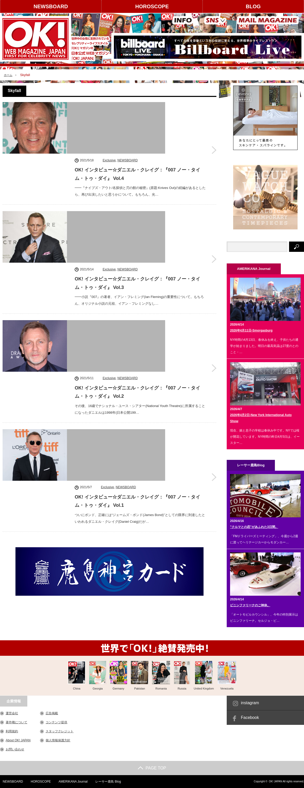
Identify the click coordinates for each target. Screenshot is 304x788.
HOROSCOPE (152, 6)
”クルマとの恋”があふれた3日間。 (254, 527)
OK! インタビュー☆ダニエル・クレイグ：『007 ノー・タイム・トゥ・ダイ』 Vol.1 (137, 314)
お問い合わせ (15, 749)
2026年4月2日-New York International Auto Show (261, 418)
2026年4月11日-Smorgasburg (251, 330)
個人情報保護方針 (58, 740)
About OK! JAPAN (18, 740)
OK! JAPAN (275, 781)
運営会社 (12, 713)
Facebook (250, 717)
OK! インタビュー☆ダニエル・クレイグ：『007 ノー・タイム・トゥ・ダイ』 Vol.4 (137, 120)
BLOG (253, 6)
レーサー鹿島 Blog (106, 781)
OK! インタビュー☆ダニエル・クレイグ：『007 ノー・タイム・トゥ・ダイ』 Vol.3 (137, 184)
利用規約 (12, 731)
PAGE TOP (152, 768)
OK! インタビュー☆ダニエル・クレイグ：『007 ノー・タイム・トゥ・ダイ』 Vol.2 (137, 249)
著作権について (16, 722)
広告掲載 (52, 713)
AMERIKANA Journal (71, 781)
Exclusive (109, 106)
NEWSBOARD (50, 6)
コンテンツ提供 (56, 722)
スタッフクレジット (59, 731)
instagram (250, 703)
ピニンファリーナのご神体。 (250, 605)
